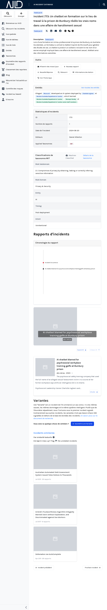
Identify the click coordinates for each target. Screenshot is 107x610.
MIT (71, 144)
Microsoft (47, 93)
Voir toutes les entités (90, 88)
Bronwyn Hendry (71, 99)
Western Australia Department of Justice (49, 96)
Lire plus (94, 392)
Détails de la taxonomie (88, 156)
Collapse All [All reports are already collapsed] (95, 350)
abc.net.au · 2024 (63, 373)
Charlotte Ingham (88, 93)
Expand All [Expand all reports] (81, 350)
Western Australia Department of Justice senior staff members (56, 102)
